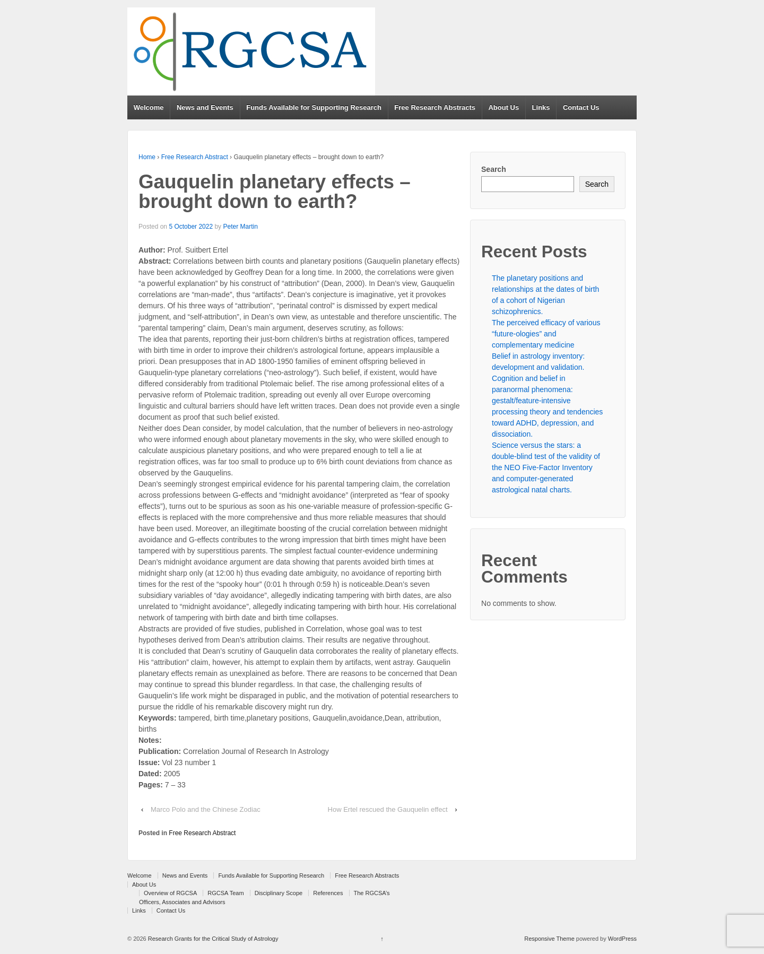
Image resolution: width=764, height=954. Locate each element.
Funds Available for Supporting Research (313, 107)
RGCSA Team (225, 893)
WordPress (622, 938)
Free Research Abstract (194, 157)
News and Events (205, 107)
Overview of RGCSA (170, 893)
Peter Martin (240, 226)
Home (146, 157)
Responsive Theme (549, 938)
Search (493, 169)
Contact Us (581, 107)
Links (541, 107)
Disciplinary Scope (278, 893)
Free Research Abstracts (434, 107)
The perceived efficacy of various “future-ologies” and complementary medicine (546, 333)
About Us (503, 107)
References (328, 893)
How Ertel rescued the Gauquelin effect (388, 809)
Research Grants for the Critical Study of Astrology (212, 938)
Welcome (149, 107)
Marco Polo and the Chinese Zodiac (206, 809)
